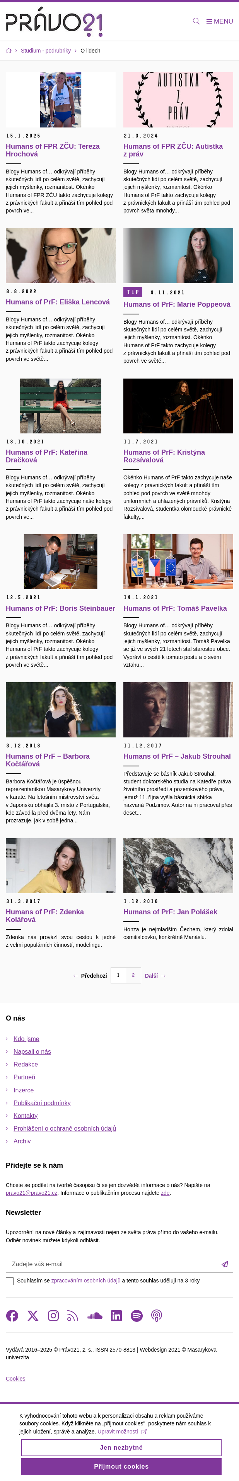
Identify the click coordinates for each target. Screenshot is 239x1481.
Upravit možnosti (122, 1437)
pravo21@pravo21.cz (31, 1193)
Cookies (16, 1379)
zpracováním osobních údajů (86, 1280)
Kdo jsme (26, 1039)
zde (165, 1193)
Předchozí (90, 976)
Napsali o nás (32, 1051)
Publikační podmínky (42, 1103)
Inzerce (24, 1090)
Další (155, 976)
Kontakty (26, 1115)
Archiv (22, 1141)
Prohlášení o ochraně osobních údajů (65, 1128)
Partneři (24, 1077)
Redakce (26, 1064)
